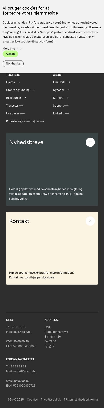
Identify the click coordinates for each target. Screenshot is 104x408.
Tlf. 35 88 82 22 (16, 366)
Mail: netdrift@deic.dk (20, 371)
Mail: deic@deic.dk (18, 332)
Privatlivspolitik (51, 399)
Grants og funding (18, 90)
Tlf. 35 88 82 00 (16, 327)
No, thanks (13, 57)
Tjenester (12, 106)
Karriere (58, 98)
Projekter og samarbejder (22, 121)
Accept (10, 47)
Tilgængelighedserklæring (81, 399)
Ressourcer (13, 98)
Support (58, 106)
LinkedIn (58, 113)
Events (10, 82)
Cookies (32, 399)
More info (9, 42)
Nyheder (58, 90)
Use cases (13, 113)
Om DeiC (59, 82)
